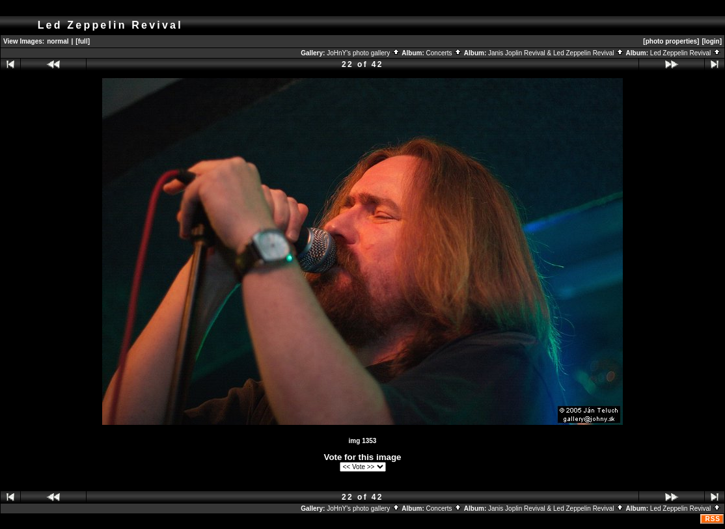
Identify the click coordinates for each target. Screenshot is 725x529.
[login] (712, 41)
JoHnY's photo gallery (363, 53)
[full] (82, 41)
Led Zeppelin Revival (685, 53)
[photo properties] (671, 41)
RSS (712, 518)
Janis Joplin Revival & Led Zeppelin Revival (556, 53)
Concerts (444, 53)
